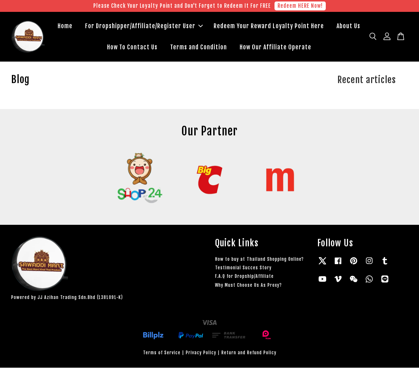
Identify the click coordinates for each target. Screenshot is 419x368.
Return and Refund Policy (248, 352)
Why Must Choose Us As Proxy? (248, 285)
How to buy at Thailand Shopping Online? (259, 259)
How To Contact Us (132, 47)
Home (65, 26)
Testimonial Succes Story (243, 267)
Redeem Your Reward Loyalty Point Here (269, 26)
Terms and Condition (198, 47)
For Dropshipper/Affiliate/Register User (144, 26)
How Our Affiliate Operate (275, 47)
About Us (348, 26)
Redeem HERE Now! (300, 6)
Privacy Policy (201, 352)
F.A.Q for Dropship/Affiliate (244, 276)
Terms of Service (162, 352)
